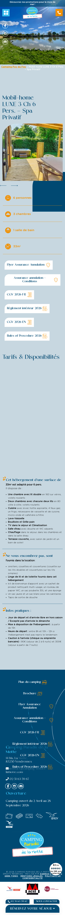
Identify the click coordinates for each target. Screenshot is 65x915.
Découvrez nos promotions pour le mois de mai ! (32, 3)
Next (14, 185)
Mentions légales (31, 876)
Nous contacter (46, 901)
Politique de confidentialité (41, 877)
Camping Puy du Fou (13, 67)
